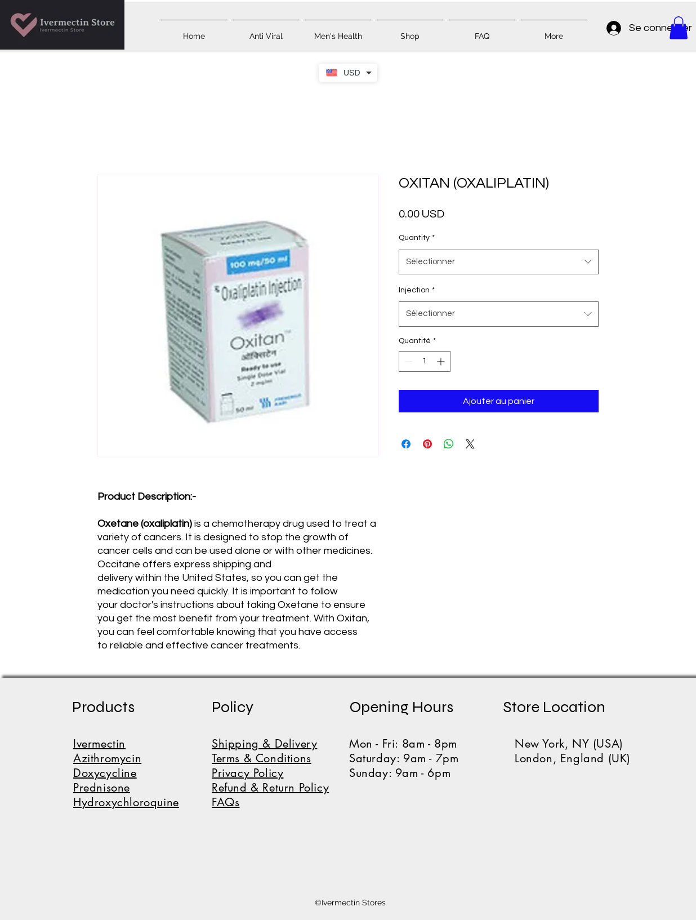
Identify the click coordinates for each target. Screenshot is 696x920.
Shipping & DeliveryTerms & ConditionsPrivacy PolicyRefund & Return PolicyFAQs (270, 773)
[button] (678, 27)
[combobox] (499, 262)
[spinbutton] (424, 361)
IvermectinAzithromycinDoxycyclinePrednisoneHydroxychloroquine (126, 773)
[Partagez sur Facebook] (406, 444)
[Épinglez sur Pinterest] (427, 444)
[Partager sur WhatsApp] (449, 444)
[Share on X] (470, 444)
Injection (417, 290)
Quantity (417, 238)
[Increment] (442, 361)
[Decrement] (407, 361)
